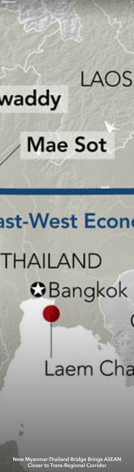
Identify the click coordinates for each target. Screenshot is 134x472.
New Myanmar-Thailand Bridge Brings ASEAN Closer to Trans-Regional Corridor (67, 462)
